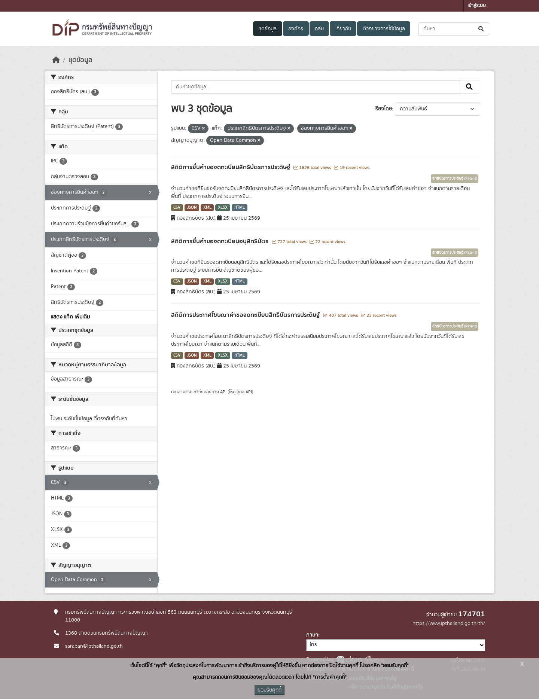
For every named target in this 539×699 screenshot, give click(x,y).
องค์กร (295, 29)
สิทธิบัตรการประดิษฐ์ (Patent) (454, 178)
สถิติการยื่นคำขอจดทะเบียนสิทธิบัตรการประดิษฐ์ (231, 167)
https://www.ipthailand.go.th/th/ (448, 623)
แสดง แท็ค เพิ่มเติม (70, 317)
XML (207, 208)
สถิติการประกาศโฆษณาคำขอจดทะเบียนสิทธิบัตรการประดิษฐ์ (246, 315)
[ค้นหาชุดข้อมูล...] (453, 29)
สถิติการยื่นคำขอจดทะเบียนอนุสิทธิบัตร (220, 241)
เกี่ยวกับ (343, 29)
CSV (176, 208)
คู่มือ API (244, 391)
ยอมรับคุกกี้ (269, 690)
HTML (239, 208)
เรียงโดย (383, 109)
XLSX (223, 208)
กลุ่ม (319, 29)
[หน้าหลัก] (56, 60)
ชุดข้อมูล (267, 29)
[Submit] (481, 29)
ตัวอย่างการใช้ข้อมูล (384, 29)
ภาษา (312, 635)
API (223, 391)
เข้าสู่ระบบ (477, 5)
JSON (192, 208)
